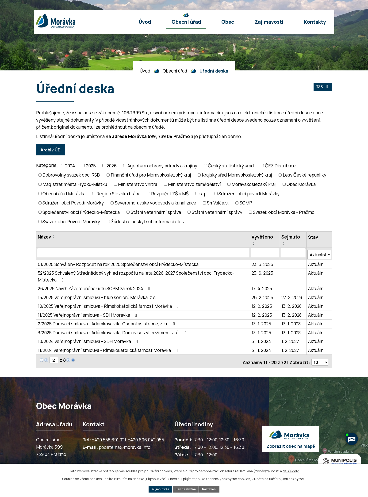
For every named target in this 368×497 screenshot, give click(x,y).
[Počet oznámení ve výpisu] (319, 358)
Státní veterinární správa (156, 212)
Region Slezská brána (118, 194)
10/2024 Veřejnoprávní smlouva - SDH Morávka (89, 340)
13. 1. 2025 (261, 322)
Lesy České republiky (304, 175)
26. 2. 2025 (262, 296)
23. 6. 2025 (262, 263)
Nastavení (213, 488)
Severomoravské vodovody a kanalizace (155, 203)
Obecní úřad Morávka (63, 194)
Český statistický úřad (231, 166)
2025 (91, 166)
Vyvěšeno (262, 237)
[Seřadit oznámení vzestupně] (53, 236)
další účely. (291, 470)
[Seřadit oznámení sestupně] (53, 238)
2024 (70, 166)
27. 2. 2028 (291, 296)
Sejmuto (290, 237)
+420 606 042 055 (146, 436)
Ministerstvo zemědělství (194, 184)
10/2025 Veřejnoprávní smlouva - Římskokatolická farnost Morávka (109, 305)
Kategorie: (47, 165)
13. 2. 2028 (291, 305)
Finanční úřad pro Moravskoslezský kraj (151, 175)
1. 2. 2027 (290, 340)
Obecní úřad (175, 71)
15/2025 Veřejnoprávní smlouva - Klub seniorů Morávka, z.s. (101, 296)
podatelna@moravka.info (124, 444)
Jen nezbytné (186, 488)
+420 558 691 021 (109, 436)
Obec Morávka (301, 184)
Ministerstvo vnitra (137, 184)
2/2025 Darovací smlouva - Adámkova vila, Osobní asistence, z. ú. (107, 322)
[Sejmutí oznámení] (293, 253)
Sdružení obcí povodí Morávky (249, 194)
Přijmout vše (156, 488)
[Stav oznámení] (319, 253)
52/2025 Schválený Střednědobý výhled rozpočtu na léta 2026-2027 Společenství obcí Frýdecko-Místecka (136, 275)
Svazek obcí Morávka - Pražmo (283, 212)
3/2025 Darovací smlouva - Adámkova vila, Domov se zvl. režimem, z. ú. (113, 331)
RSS (321, 89)
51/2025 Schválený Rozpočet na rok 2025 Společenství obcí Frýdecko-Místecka (122, 263)
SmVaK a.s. (218, 203)
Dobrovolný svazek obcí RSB (71, 175)
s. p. (203, 194)
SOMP (246, 203)
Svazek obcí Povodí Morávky (71, 222)
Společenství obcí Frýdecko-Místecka (81, 212)
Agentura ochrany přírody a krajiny (162, 166)
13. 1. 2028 (291, 322)
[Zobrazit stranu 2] (54, 358)
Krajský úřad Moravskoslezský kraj (237, 175)
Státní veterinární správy (217, 212)
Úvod (145, 71)
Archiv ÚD (52, 150)
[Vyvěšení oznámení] (265, 253)
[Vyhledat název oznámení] (143, 253)
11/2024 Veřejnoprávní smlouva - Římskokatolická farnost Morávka (109, 349)
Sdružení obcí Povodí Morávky (73, 203)
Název (44, 237)
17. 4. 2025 (262, 287)
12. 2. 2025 (262, 305)
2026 (112, 166)
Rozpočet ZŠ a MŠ (170, 194)
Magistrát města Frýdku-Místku (74, 184)
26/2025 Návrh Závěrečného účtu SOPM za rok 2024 (95, 287)
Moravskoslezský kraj (254, 184)
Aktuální (316, 263)
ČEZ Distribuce (280, 166)
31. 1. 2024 (261, 340)
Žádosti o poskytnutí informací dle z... (149, 222)
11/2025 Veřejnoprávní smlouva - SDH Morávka (88, 313)
